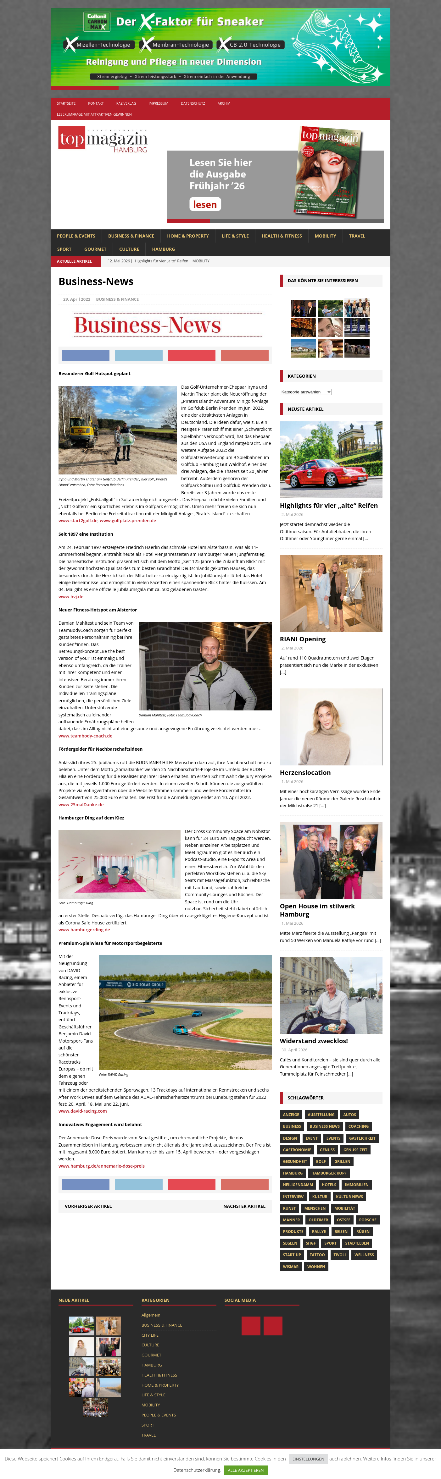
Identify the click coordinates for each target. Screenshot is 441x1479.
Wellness (364, 1254)
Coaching (359, 1126)
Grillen (342, 1161)
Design (290, 1138)
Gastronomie (297, 1150)
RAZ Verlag (126, 103)
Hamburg (293, 1173)
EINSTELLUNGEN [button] (308, 1459)
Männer (291, 1220)
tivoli (340, 1254)
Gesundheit (295, 1161)
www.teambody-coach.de (85, 736)
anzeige (291, 1114)
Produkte (293, 1231)
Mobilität (344, 1208)
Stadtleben (357, 1243)
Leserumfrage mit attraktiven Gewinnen (94, 114)
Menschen (315, 1208)
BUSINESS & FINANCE (131, 236)
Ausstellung (321, 1114)
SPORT (64, 249)
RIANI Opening (303, 639)
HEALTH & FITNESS (282, 236)
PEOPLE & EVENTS (76, 236)
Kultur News (349, 1196)
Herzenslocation (305, 772)
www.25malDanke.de (81, 805)
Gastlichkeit (362, 1138)
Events (334, 1138)
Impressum (158, 103)
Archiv (224, 103)
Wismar (291, 1266)
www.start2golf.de (78, 520)
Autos (349, 1114)
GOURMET (95, 249)
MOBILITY (325, 236)
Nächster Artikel (244, 1206)
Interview (293, 1196)
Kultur (319, 1196)
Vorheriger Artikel (88, 1206)
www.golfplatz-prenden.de (128, 520)
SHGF (311, 1243)
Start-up (292, 1254)
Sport (330, 1243)
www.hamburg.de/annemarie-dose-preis (102, 1166)
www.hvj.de (71, 597)
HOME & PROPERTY (188, 236)
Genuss (327, 1150)
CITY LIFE (150, 1335)
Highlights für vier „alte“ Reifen (329, 505)
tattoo (317, 1254)
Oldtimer (318, 1220)
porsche (368, 1220)
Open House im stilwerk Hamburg (317, 910)
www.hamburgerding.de (84, 930)
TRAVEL (357, 236)
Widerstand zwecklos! (314, 1041)
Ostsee (343, 1220)
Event (312, 1138)
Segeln (290, 1243)
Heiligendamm (298, 1184)
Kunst (289, 1208)
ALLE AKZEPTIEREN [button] (246, 1470)
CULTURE (129, 249)
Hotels (329, 1184)
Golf (321, 1161)
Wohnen (316, 1266)
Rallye (319, 1231)
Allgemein (151, 1315)
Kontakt (95, 103)
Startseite (66, 103)
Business (292, 1126)
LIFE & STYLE (235, 236)
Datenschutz (193, 103)
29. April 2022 (76, 299)
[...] (366, 538)
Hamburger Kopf (329, 1173)
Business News (325, 1126)
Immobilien (356, 1184)
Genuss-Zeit (355, 1150)
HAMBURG (163, 249)
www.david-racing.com (83, 1111)
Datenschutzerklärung (196, 1470)
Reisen (341, 1231)
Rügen (363, 1231)
